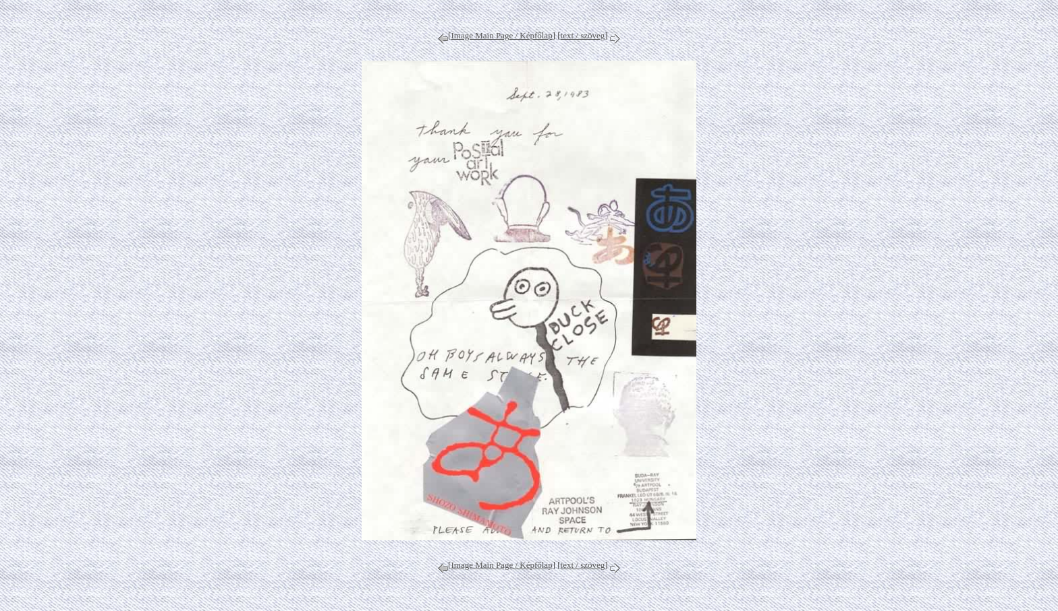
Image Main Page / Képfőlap (501, 35)
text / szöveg (583, 35)
